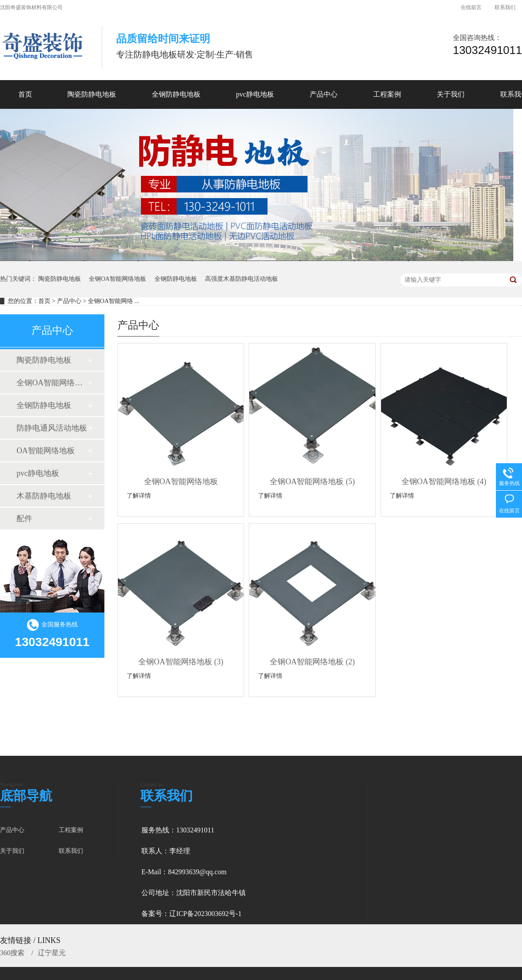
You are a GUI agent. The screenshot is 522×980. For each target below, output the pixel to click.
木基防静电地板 (44, 496)
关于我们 (12, 851)
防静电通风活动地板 (52, 428)
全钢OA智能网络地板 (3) (181, 661)
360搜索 (13, 952)
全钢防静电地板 (175, 279)
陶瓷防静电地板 (59, 279)
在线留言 (471, 7)
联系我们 (505, 7)
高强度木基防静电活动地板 (241, 279)
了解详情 (139, 495)
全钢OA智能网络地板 (117, 279)
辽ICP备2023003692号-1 (205, 913)
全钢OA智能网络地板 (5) (312, 481)
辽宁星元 (52, 952)
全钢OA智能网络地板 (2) (312, 661)
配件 (24, 518)
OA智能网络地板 (46, 450)
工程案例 (71, 830)
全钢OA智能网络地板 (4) (444, 481)
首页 (25, 94)
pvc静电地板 (38, 473)
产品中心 (69, 301)
